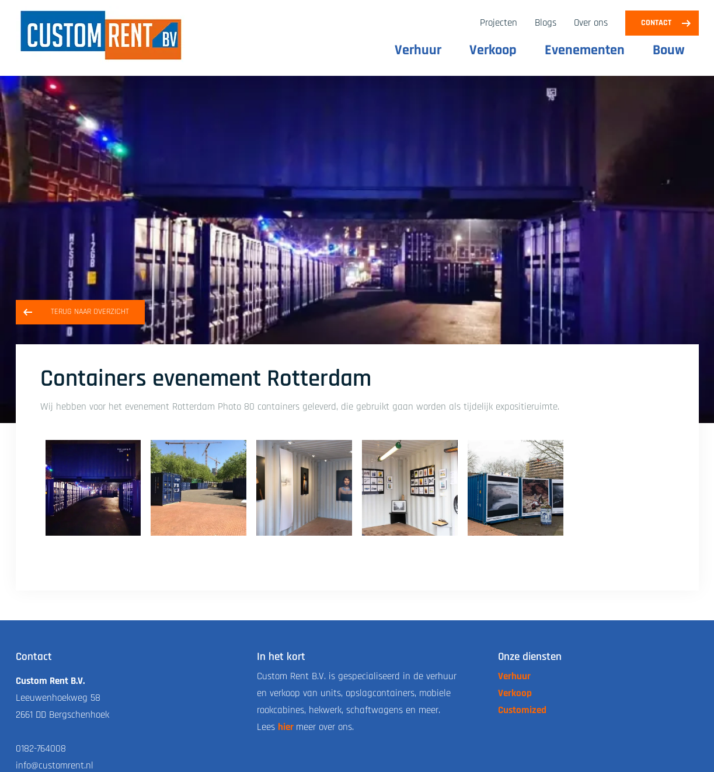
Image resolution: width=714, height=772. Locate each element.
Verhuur (418, 50)
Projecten (498, 22)
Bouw (669, 50)
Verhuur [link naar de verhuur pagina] (514, 676)
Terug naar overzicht (90, 311)
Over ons (591, 22)
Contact (656, 23)
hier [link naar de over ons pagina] (286, 727)
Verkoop (493, 50)
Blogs (545, 22)
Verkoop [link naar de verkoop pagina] (515, 693)
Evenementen (585, 50)
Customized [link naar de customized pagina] (522, 710)
